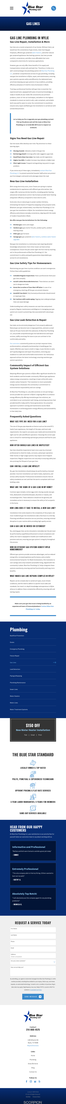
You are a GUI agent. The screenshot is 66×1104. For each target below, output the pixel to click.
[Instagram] (31, 1081)
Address (13, 954)
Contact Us (33, 1072)
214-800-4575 (33, 1029)
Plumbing (33, 1060)
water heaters (36, 53)
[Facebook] (26, 1081)
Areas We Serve (33, 1064)
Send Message (33, 996)
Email (33, 735)
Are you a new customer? (18, 961)
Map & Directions (33, 1046)
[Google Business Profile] (35, 1081)
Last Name (14, 935)
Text (25, 735)
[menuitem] (33, 636)
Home (33, 1055)
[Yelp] (39, 1081)
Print (40, 735)
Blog (33, 1068)
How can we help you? (17, 967)
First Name (14, 928)
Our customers (15, 343)
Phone (13, 941)
